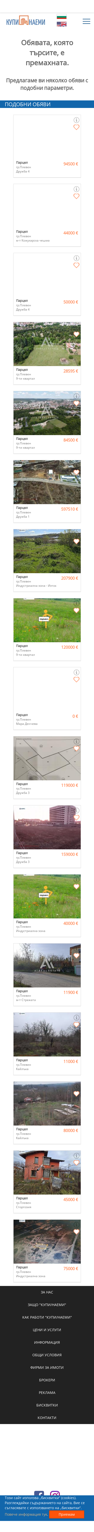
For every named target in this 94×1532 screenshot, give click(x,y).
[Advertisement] (47, 6)
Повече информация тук (26, 1514)
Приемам (67, 1514)
